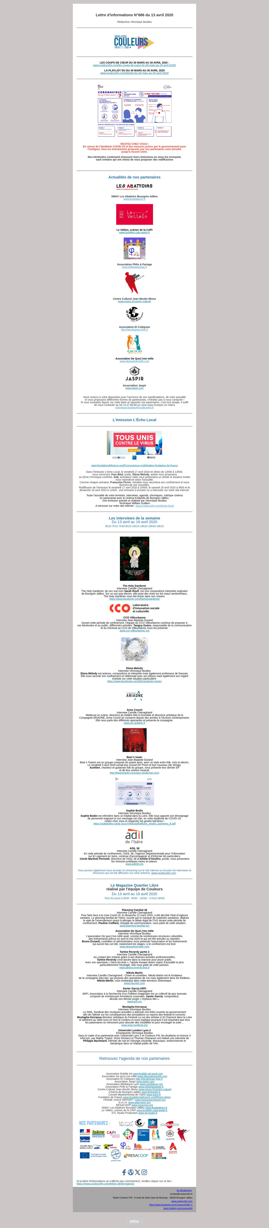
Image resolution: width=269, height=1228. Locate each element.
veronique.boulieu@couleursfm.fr (134, 407)
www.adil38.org (134, 864)
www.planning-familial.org (134, 925)
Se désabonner (184, 1190)
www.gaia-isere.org (139, 1102)
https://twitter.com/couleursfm (177, 1208)
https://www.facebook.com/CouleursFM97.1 (170, 1205)
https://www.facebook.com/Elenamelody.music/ (134, 681)
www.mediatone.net (151, 1084)
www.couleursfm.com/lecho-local (155, 505)
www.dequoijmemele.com (134, 361)
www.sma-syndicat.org (134, 1025)
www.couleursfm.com (163, 872)
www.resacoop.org (142, 1105)
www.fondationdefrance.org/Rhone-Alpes (147, 1097)
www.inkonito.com (134, 983)
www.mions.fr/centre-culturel (134, 301)
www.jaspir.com (134, 388)
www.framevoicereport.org (150, 1099)
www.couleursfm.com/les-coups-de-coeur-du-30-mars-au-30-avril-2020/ (134, 65)
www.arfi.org (134, 1001)
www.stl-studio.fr (147, 1112)
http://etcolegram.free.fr (134, 329)
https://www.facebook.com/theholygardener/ (134, 598)
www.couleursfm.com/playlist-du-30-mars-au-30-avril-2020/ (134, 73)
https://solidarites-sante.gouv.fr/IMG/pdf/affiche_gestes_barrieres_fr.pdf (134, 823)
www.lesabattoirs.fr (134, 199)
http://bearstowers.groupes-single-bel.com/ (134, 772)
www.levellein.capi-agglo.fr (134, 232)
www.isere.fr (153, 1094)
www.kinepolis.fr (151, 1091)
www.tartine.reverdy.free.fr (134, 967)
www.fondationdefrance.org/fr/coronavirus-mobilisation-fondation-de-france (134, 465)
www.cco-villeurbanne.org (134, 630)
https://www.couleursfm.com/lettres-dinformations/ (105, 1183)
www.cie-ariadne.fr (134, 722)
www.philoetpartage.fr (134, 267)
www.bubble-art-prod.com (148, 1073)
